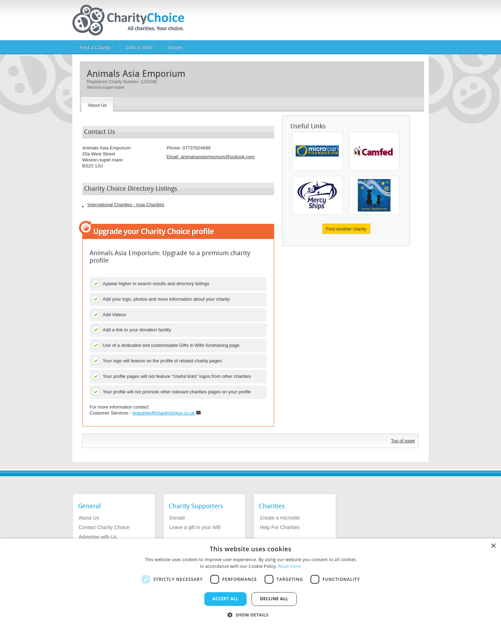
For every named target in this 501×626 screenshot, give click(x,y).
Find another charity (346, 229)
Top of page (403, 440)
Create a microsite (280, 518)
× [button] (493, 546)
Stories (174, 47)
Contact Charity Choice (104, 527)
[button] (250, 614)
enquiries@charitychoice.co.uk (163, 413)
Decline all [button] (274, 599)
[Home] (131, 20)
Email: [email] (210, 156)
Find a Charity (94, 47)
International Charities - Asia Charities (125, 204)
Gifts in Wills (138, 47)
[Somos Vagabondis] (374, 195)
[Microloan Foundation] (317, 151)
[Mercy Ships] (317, 195)
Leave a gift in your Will (195, 527)
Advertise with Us (98, 537)
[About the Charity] (97, 104)
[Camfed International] (374, 151)
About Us (89, 518)
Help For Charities (280, 527)
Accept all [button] (225, 599)
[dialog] (250, 582)
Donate (177, 518)
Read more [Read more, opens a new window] (289, 566)
